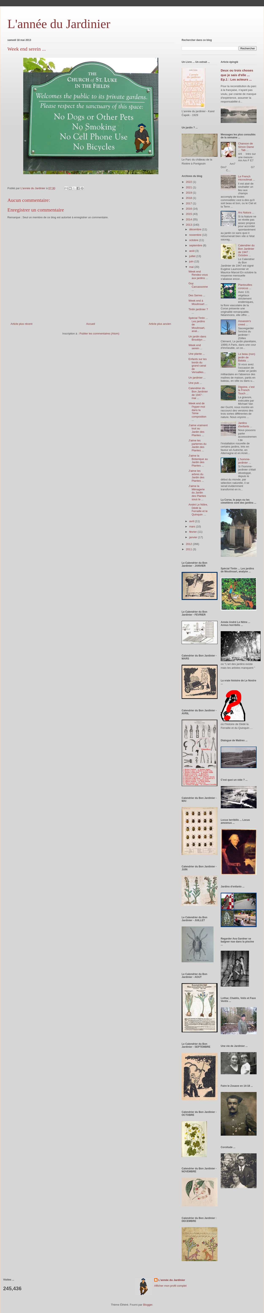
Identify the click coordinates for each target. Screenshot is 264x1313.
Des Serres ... (196, 295)
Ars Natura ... (246, 212)
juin (191, 261)
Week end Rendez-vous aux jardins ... (198, 275)
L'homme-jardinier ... (244, 461)
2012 (189, 544)
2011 (189, 549)
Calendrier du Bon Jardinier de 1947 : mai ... (198, 393)
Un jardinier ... (196, 377)
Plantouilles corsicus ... (245, 286)
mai (192, 266)
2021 (189, 187)
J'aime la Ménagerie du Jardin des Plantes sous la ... (197, 492)
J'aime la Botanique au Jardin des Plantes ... (198, 460)
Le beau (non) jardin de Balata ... (246, 357)
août (192, 250)
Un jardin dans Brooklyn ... (197, 338)
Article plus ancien (160, 323)
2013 (189, 224)
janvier (193, 537)
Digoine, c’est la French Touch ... (246, 390)
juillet (192, 256)
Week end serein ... (195, 347)
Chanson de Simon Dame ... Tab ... (246, 147)
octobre (194, 240)
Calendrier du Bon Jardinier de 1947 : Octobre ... (246, 250)
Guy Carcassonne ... (198, 286)
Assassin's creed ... (244, 322)
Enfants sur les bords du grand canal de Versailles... (197, 365)
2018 (189, 198)
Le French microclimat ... (246, 178)
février (193, 531)
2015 (189, 214)
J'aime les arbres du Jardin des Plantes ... (196, 475)
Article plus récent (21, 323)
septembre (196, 245)
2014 (189, 219)
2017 (189, 203)
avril (192, 521)
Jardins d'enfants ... (245, 424)
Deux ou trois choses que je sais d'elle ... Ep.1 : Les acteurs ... (237, 75)
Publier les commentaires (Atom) (99, 333)
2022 (189, 181)
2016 (189, 208)
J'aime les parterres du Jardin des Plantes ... (197, 445)
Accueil (90, 323)
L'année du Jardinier (58, 24)
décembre (195, 229)
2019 (189, 192)
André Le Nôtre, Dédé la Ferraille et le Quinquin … (198, 509)
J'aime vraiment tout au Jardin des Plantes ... (198, 430)
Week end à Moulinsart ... (197, 302)
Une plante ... (196, 353)
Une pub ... (195, 382)
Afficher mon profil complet (170, 1285)
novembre (195, 234)
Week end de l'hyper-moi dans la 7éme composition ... (197, 411)
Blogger (147, 1304)
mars (192, 526)
